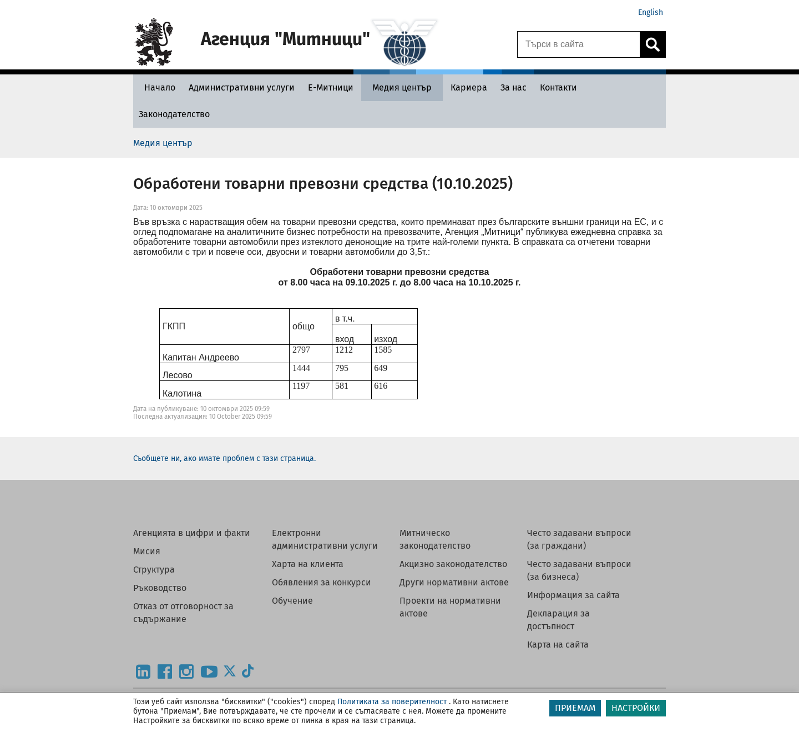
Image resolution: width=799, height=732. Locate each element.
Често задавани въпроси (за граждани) (579, 539)
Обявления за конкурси (321, 582)
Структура (154, 569)
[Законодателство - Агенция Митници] (174, 114)
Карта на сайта (558, 644)
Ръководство (159, 588)
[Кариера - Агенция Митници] (469, 87)
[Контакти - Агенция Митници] (558, 87)
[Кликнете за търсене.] (652, 44)
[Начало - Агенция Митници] (157, 87)
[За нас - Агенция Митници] (513, 87)
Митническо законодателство (435, 539)
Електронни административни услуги (325, 539)
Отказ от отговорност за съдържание (183, 612)
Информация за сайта (573, 595)
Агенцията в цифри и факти (191, 533)
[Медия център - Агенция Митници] (402, 87)
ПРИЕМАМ (575, 708)
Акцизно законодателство (453, 564)
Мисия (146, 551)
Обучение (292, 600)
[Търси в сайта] (579, 44)
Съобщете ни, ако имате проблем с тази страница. (224, 458)
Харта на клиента (307, 564)
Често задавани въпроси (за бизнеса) (579, 570)
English (650, 12)
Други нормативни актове (454, 582)
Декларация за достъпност (558, 619)
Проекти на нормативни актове (450, 607)
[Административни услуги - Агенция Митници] (241, 87)
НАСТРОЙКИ (635, 708)
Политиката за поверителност (392, 701)
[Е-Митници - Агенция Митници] (330, 87)
